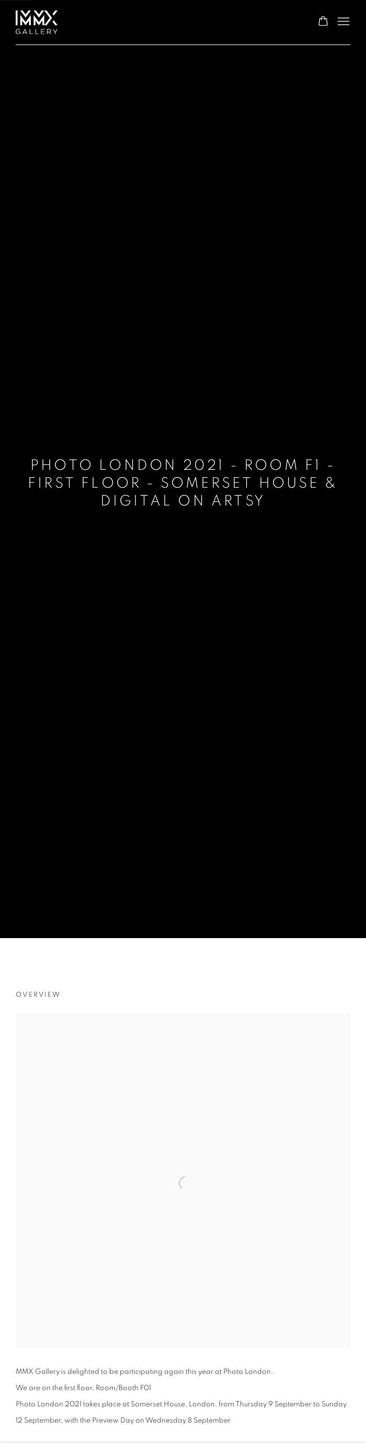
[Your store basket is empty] (323, 22)
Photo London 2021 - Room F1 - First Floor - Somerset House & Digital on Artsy (183, 483)
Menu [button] (342, 22)
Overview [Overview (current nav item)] (38, 995)
